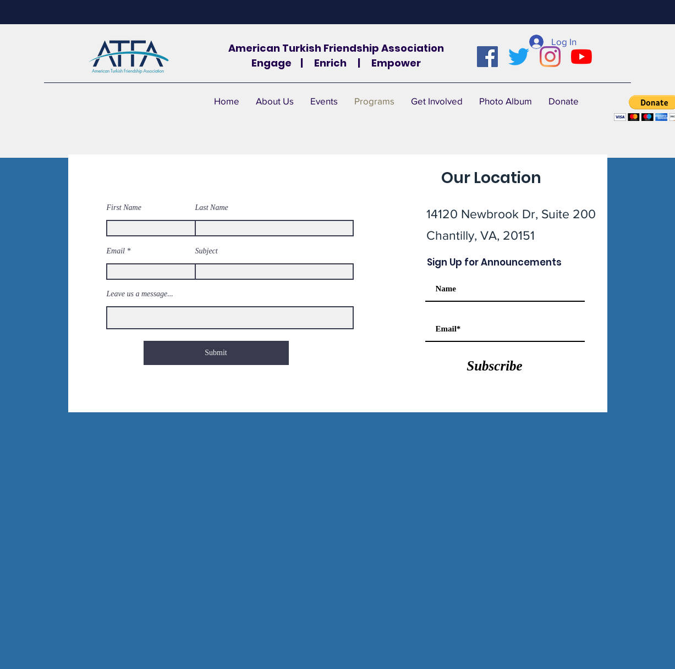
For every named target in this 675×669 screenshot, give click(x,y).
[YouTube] (581, 56)
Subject (206, 251)
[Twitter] (518, 56)
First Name (124, 208)
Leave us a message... (140, 294)
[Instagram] (550, 56)
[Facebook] (487, 56)
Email (116, 251)
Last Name (211, 208)
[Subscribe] (494, 366)
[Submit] (216, 353)
